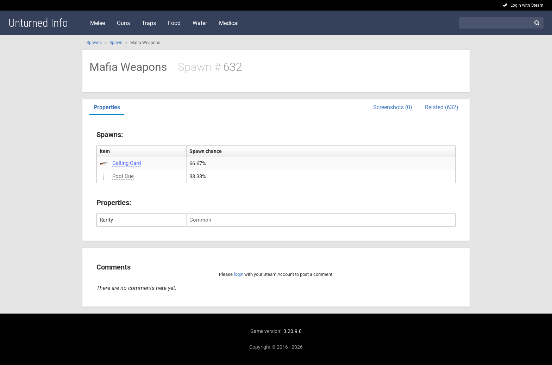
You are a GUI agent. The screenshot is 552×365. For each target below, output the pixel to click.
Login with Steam (527, 5)
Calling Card (126, 163)
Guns (123, 23)
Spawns (94, 42)
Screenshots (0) (392, 107)
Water (200, 23)
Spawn (116, 42)
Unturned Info (38, 23)
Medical (229, 23)
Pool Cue (123, 176)
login (238, 274)
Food (174, 23)
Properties (107, 107)
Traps (149, 23)
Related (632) (441, 107)
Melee (97, 23)
